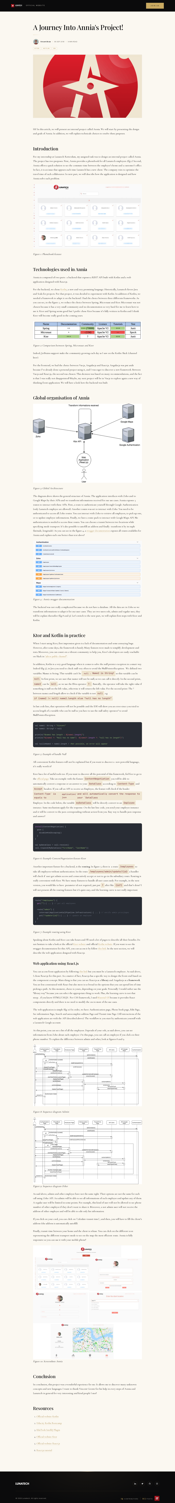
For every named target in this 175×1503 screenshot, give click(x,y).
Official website (35, 5)
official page (43, 777)
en (54, 48)
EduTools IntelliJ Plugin (48, 1424)
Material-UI (103, 991)
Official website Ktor (46, 1431)
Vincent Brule (45, 42)
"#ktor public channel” (56, 656)
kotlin (46, 48)
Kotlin (63, 289)
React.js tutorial (44, 1444)
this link (102, 942)
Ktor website (79, 938)
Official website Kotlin (47, 1410)
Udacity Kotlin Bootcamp (49, 1417)
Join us (154, 6)
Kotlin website (105, 938)
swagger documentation (99, 530)
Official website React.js (48, 1437)
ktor (37, 48)
